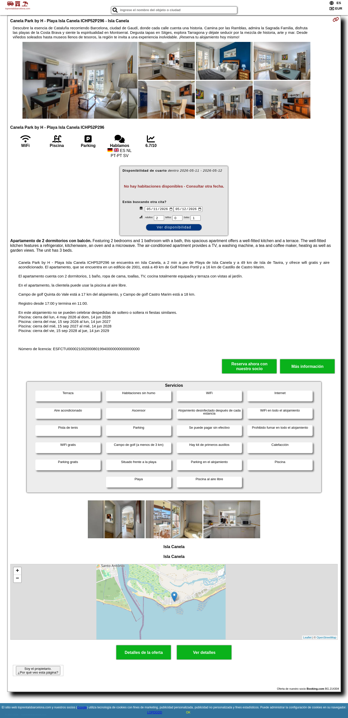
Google (82, 707)
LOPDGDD (154, 712)
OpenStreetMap (326, 637)
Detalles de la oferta (144, 652)
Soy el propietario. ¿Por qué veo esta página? (38, 670)
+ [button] (17, 571)
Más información (307, 366)
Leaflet (307, 637)
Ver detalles (204, 652)
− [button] (17, 578)
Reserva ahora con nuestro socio (249, 366)
